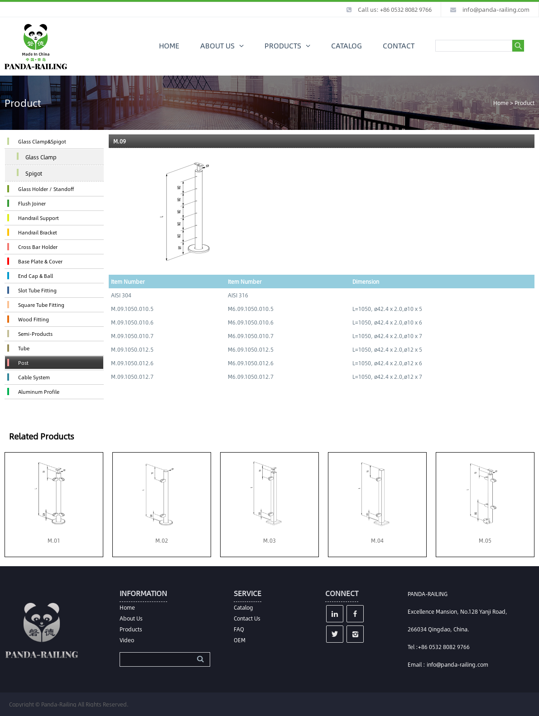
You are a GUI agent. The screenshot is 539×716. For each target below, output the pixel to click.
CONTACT (398, 45)
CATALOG (346, 45)
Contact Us (247, 618)
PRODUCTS (283, 45)
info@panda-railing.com (495, 9)
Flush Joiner (32, 203)
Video (127, 640)
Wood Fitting (33, 319)
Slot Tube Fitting (37, 290)
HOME (169, 45)
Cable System (34, 377)
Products (131, 629)
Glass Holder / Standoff (46, 189)
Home (501, 103)
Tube (23, 348)
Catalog (243, 607)
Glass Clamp (41, 157)
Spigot (33, 173)
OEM (239, 640)
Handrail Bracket (37, 232)
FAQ (239, 629)
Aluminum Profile (38, 392)
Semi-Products (35, 334)
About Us (131, 618)
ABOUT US (217, 45)
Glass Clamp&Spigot (42, 141)
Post (23, 363)
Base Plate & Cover (40, 261)
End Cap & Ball (35, 276)
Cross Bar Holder (38, 247)
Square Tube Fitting (41, 305)
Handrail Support (38, 218)
